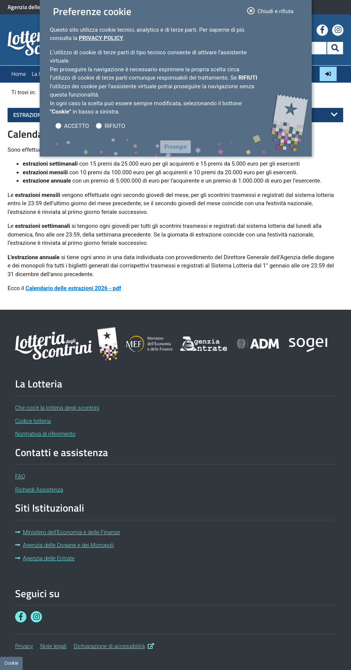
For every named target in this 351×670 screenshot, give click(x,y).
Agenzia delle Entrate (45, 558)
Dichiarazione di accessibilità (114, 646)
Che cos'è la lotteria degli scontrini (57, 407)
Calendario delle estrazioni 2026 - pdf (73, 288)
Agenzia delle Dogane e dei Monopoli (64, 545)
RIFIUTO (115, 126)
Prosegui (175, 146)
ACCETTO (76, 126)
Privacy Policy (101, 38)
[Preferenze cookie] (11, 663)
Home (18, 73)
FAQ (20, 476)
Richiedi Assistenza (39, 489)
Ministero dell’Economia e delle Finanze (67, 532)
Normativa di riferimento (45, 433)
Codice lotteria (33, 421)
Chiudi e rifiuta (272, 11)
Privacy (24, 646)
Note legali (53, 646)
